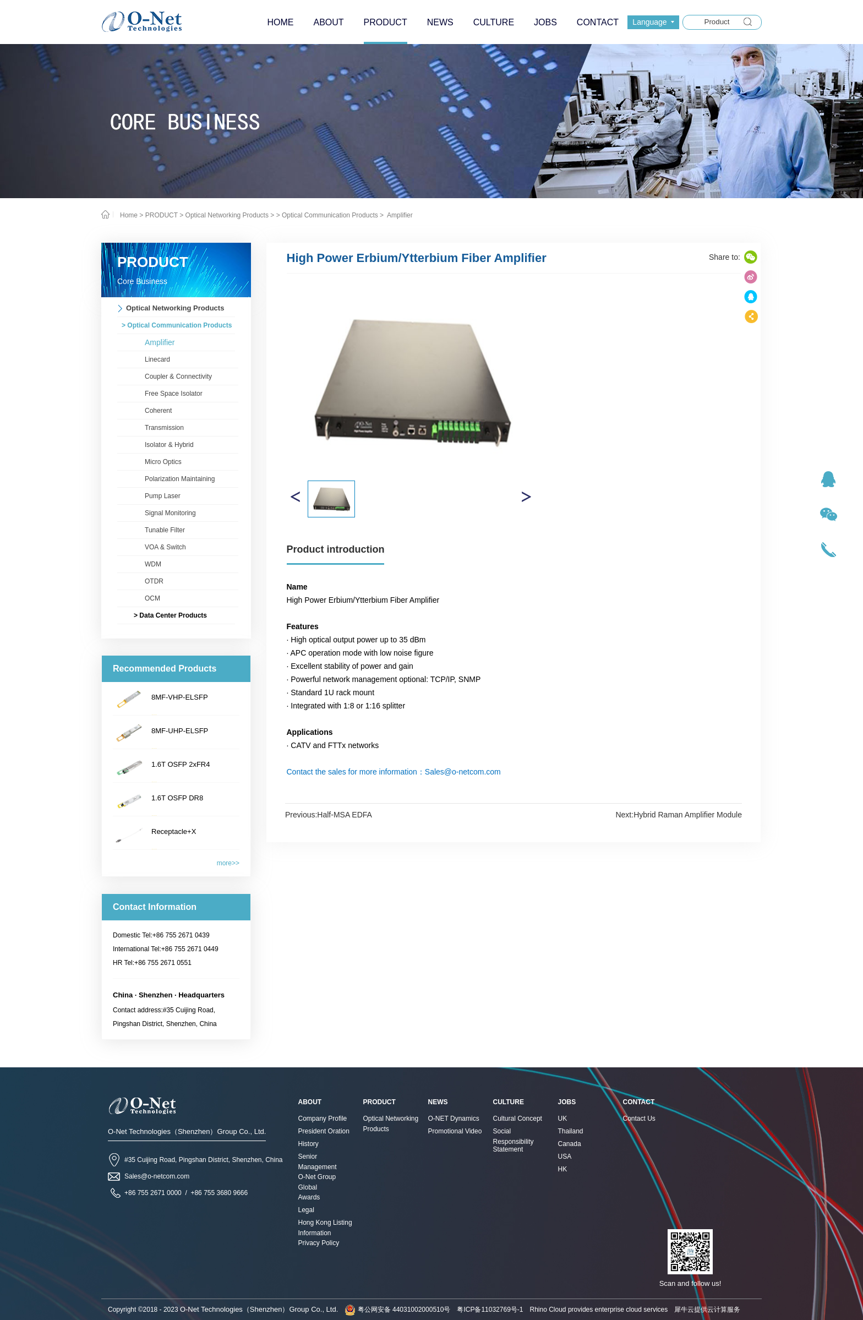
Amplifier (398, 215)
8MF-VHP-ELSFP (179, 697)
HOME (280, 22)
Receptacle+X (173, 831)
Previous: (328, 814)
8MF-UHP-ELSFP (179, 731)
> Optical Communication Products (327, 215)
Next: (678, 814)
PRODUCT (161, 215)
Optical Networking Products (227, 215)
